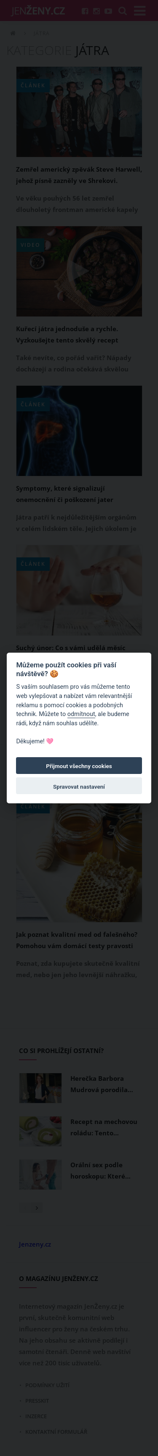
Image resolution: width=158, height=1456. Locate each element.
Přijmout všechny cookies (79, 766)
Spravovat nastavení (79, 786)
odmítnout (81, 714)
